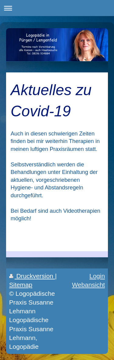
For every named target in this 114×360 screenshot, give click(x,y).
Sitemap (20, 284)
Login (97, 275)
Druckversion (32, 275)
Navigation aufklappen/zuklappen (57, 8)
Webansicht (88, 284)
